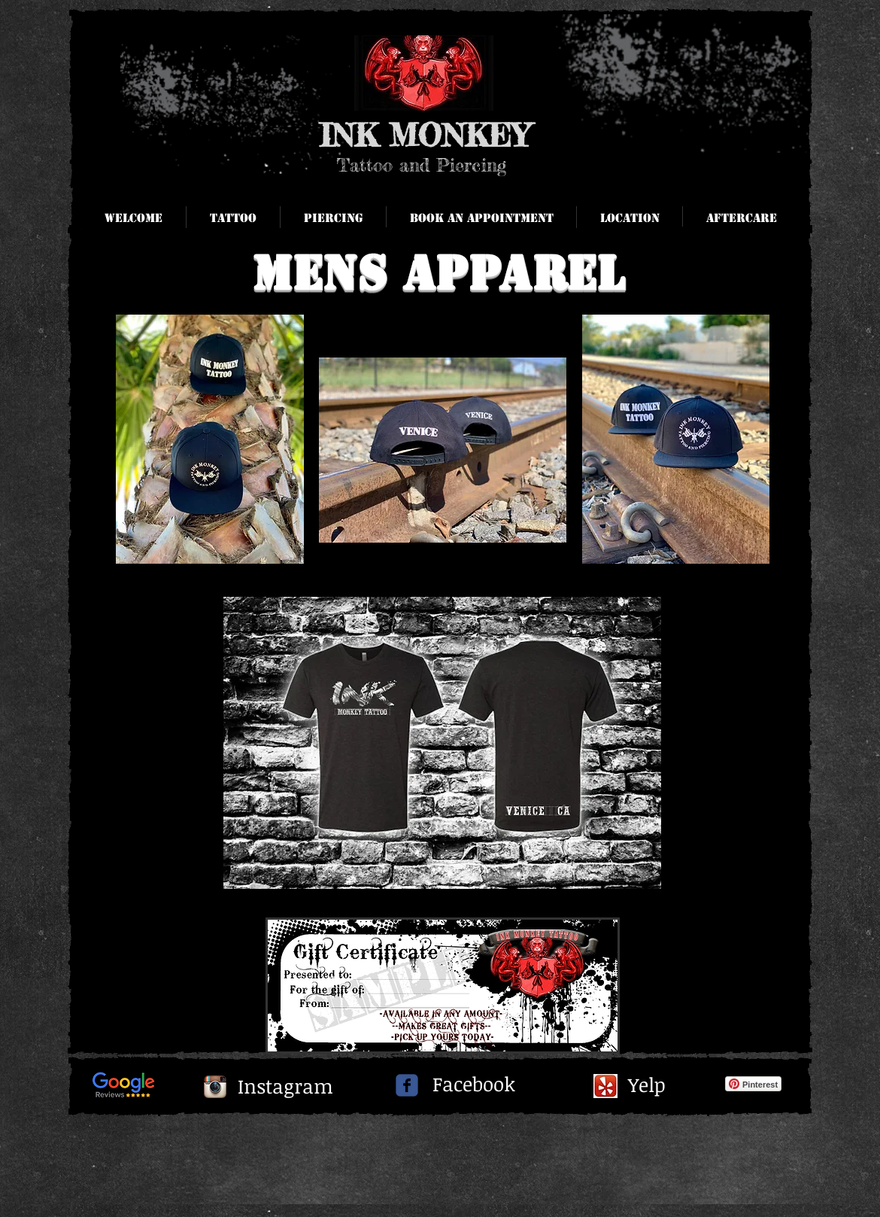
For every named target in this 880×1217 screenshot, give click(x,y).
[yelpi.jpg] (605, 1086)
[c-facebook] (407, 1085)
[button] (741, 218)
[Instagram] (285, 1087)
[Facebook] (474, 1084)
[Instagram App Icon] (215, 1087)
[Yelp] (648, 1085)
